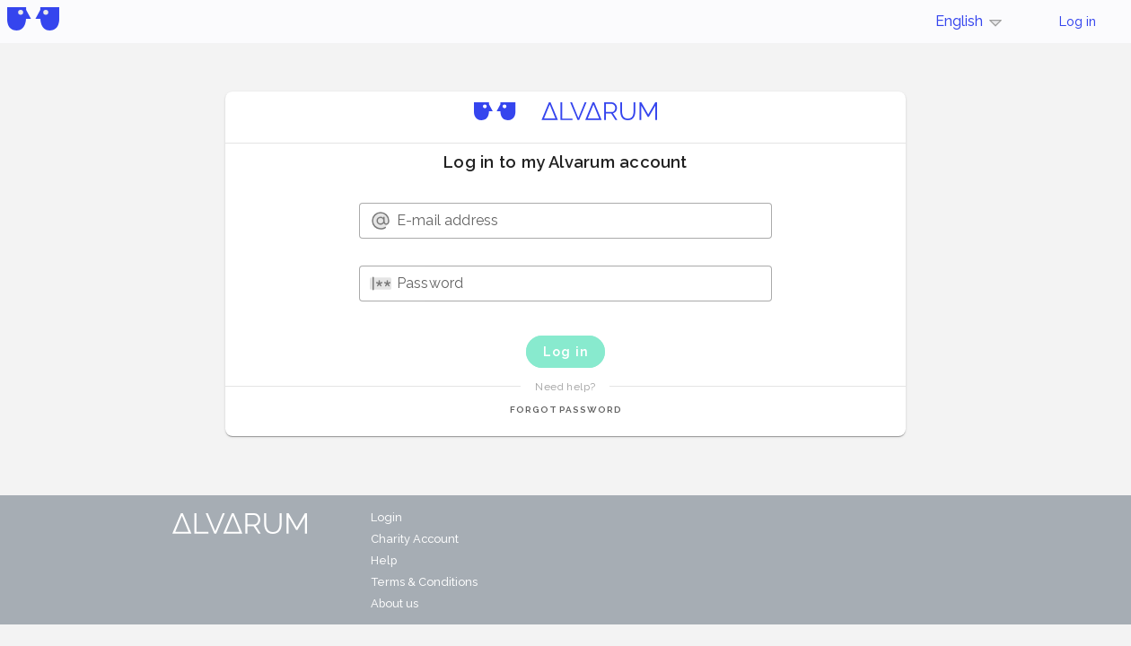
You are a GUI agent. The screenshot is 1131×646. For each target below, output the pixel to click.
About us (394, 603)
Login (386, 517)
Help (384, 560)
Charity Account (415, 539)
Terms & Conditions (424, 582)
